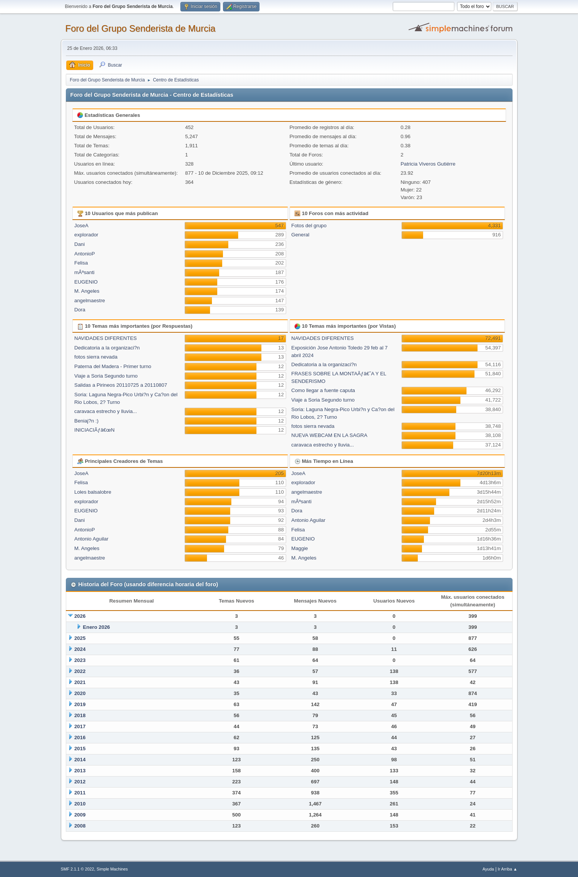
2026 (80, 616)
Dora (79, 310)
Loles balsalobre (92, 492)
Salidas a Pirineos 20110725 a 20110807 (120, 385)
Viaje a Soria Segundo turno (105, 376)
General (300, 235)
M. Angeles (86, 291)
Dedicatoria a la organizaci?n (107, 348)
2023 (80, 660)
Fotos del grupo (309, 225)
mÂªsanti (84, 272)
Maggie (299, 548)
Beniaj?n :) (86, 421)
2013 (80, 770)
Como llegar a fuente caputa (323, 390)
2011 (80, 793)
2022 (80, 671)
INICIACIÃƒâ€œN (94, 430)
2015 (80, 748)
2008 (80, 826)
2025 (80, 638)
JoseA (81, 225)
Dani (79, 244)
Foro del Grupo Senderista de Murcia (140, 28)
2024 (80, 649)
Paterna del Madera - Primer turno (112, 366)
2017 (80, 726)
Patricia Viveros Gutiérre (428, 164)
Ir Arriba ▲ (507, 869)
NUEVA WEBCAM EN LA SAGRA (329, 435)
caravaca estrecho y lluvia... (105, 411)
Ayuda (488, 869)
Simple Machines (112, 869)
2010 (80, 804)
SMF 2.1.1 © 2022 (77, 869)
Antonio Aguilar (91, 539)
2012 (80, 782)
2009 (80, 815)
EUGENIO (85, 282)
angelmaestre (89, 300)
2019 (80, 704)
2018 (80, 715)
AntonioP (84, 254)
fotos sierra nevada (95, 357)
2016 (80, 737)
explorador (86, 235)
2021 (80, 682)
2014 (80, 759)
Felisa (81, 263)
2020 (80, 693)
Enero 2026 (96, 627)
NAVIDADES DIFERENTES (105, 338)
